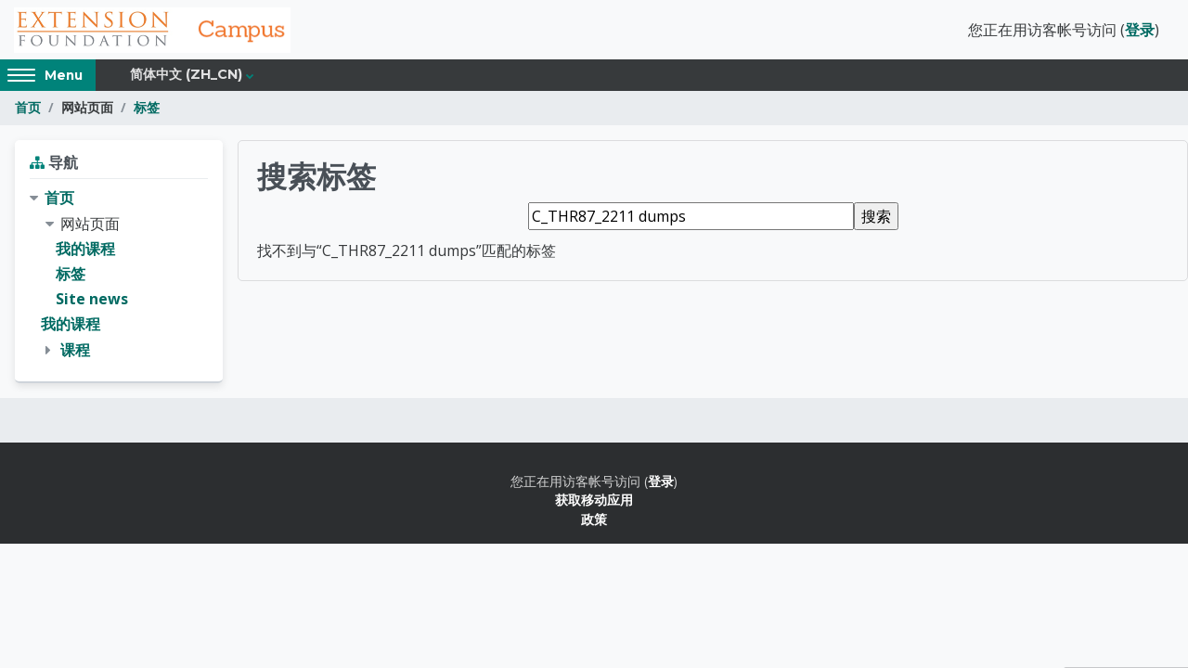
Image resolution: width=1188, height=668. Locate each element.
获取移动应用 (594, 500)
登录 (1140, 30)
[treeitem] (119, 275)
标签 (147, 109)
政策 (594, 520)
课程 (75, 350)
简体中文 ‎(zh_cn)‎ (186, 76)
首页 (28, 109)
